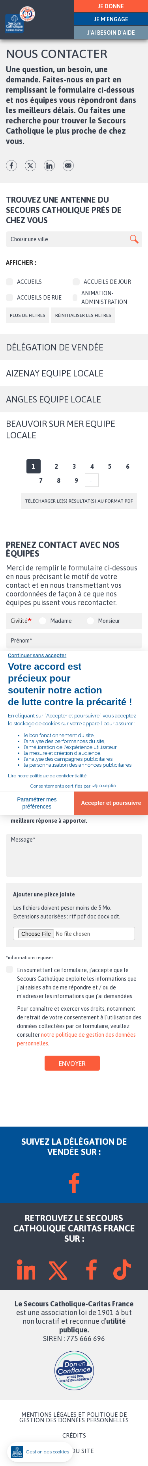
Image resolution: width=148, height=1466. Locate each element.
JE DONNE (111, 6)
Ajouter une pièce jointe (44, 894)
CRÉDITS (74, 1435)
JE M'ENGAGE (111, 19)
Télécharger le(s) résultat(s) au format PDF (79, 501)
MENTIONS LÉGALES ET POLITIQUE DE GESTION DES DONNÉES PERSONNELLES (74, 1417)
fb (11, 165)
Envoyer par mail (68, 165)
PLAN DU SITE (74, 1451)
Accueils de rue (34, 297)
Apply (134, 239)
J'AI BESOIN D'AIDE (111, 33)
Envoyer (72, 1063)
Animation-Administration (100, 298)
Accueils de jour (102, 281)
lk (49, 165)
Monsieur (109, 621)
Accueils (24, 281)
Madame (61, 621)
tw (30, 165)
